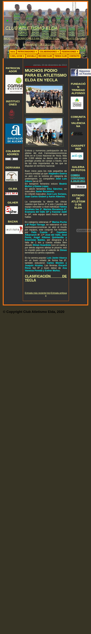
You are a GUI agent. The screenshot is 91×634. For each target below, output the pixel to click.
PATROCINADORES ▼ (27, 52)
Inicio (12, 52)
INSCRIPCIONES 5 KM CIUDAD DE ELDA (37, 38)
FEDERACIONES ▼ (70, 52)
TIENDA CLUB (60, 56)
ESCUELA (31, 56)
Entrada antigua (59, 293)
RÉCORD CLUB (45, 56)
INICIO (6, 38)
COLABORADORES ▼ (49, 52)
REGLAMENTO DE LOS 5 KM (38, 44)
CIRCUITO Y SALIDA (74, 38)
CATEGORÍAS (10, 44)
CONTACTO (74, 56)
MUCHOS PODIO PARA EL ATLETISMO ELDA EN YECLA (46, 75)
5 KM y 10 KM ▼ (17, 56)
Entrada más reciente (35, 293)
